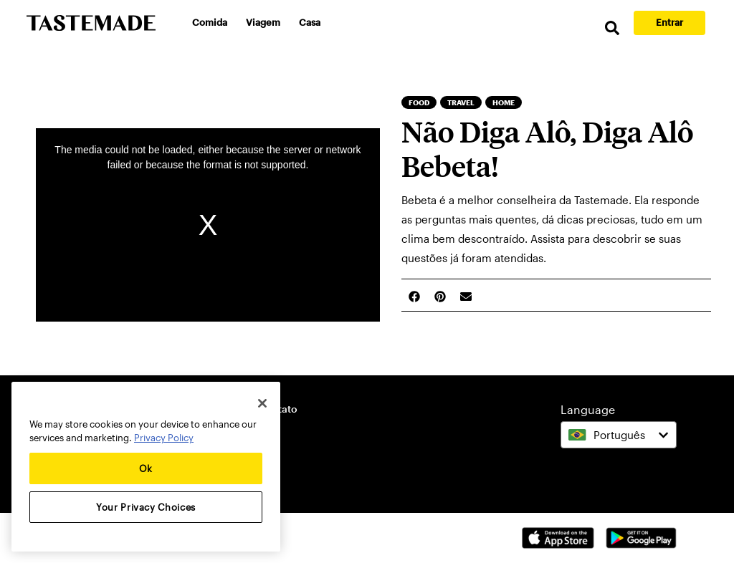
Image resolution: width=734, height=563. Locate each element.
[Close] (262, 403)
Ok (146, 468)
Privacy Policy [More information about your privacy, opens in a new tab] (164, 437)
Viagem (263, 22)
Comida (209, 22)
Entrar (669, 22)
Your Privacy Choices (146, 507)
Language (588, 409)
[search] (612, 28)
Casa (309, 22)
